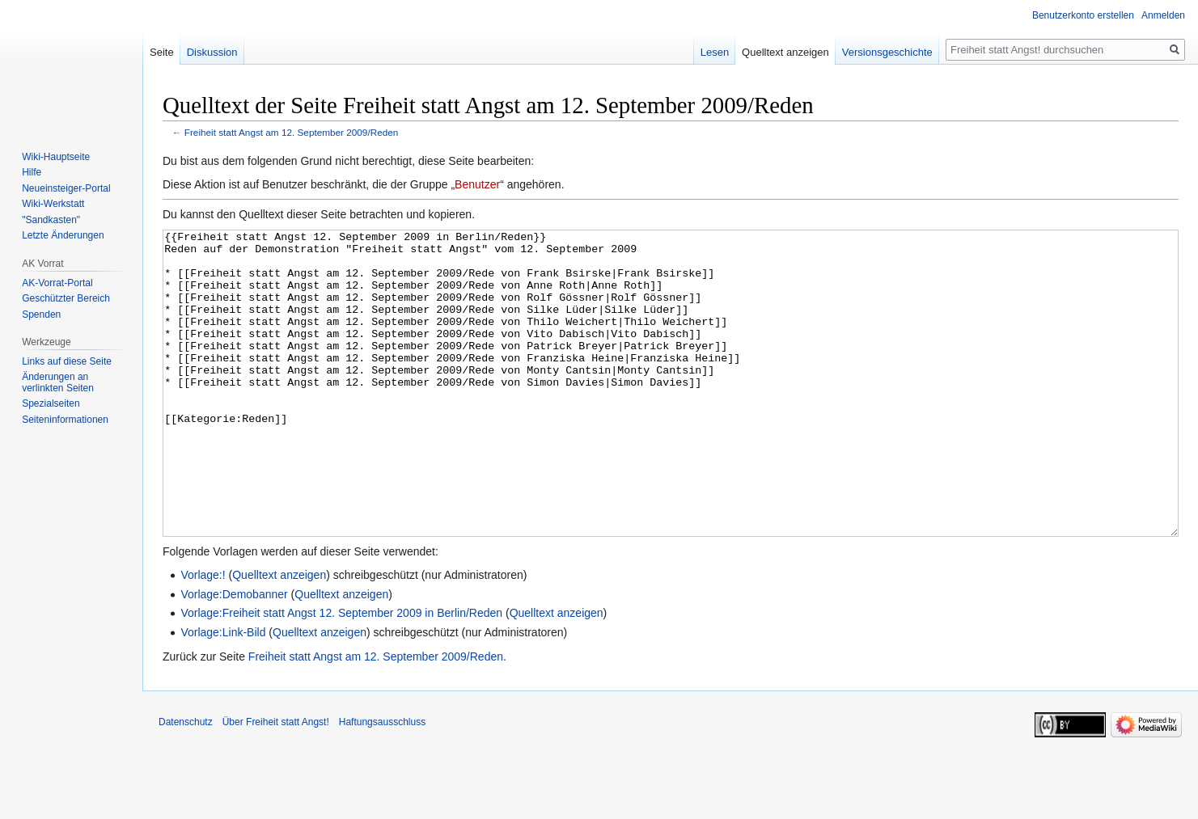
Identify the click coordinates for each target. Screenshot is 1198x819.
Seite (162, 52)
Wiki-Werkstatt (53, 203)
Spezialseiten (50, 403)
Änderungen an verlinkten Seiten (58, 382)
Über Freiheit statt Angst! (275, 782)
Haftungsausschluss (382, 782)
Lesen (715, 52)
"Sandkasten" (51, 220)
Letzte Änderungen (63, 235)
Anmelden (1163, 15)
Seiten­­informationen (65, 419)
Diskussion (212, 52)
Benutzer (477, 184)
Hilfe (31, 172)
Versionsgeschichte (887, 52)
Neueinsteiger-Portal (66, 188)
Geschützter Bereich (66, 298)
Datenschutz (186, 782)
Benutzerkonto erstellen (1083, 15)
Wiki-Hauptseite (56, 157)
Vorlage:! (202, 635)
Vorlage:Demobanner (233, 654)
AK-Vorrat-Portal (57, 283)
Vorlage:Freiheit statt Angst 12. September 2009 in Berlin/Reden (341, 673)
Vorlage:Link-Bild (222, 692)
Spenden (41, 314)
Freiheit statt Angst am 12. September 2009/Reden (291, 132)
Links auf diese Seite (67, 361)
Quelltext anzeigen (279, 635)
